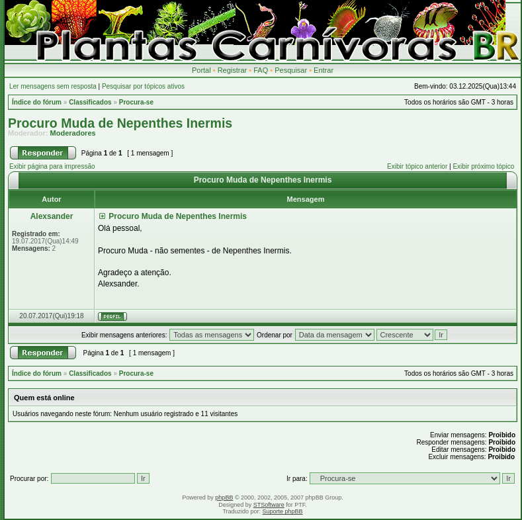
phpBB (224, 497)
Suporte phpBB (283, 511)
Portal (201, 70)
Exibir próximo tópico (483, 166)
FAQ (260, 70)
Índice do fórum (37, 102)
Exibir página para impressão (52, 166)
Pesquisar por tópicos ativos (143, 86)
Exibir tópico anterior (417, 166)
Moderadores (73, 133)
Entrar (323, 70)
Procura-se (136, 102)
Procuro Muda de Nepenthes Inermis (120, 123)
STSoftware (268, 504)
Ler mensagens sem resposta (53, 86)
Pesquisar (291, 70)
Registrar (232, 70)
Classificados (90, 102)
